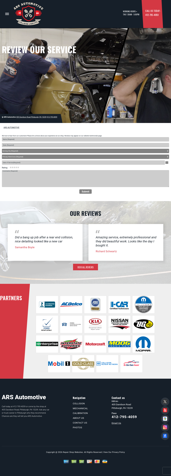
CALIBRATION (80, 413)
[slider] (14, 167)
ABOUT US (78, 418)
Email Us (116, 423)
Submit (85, 191)
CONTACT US (80, 422)
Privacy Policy (118, 452)
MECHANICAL (80, 408)
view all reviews (85, 267)
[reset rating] (9, 167)
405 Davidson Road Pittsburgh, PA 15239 (31, 117)
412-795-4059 (151, 15)
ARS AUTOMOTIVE (11, 127)
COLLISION (79, 403)
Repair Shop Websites (73, 452)
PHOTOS (77, 427)
